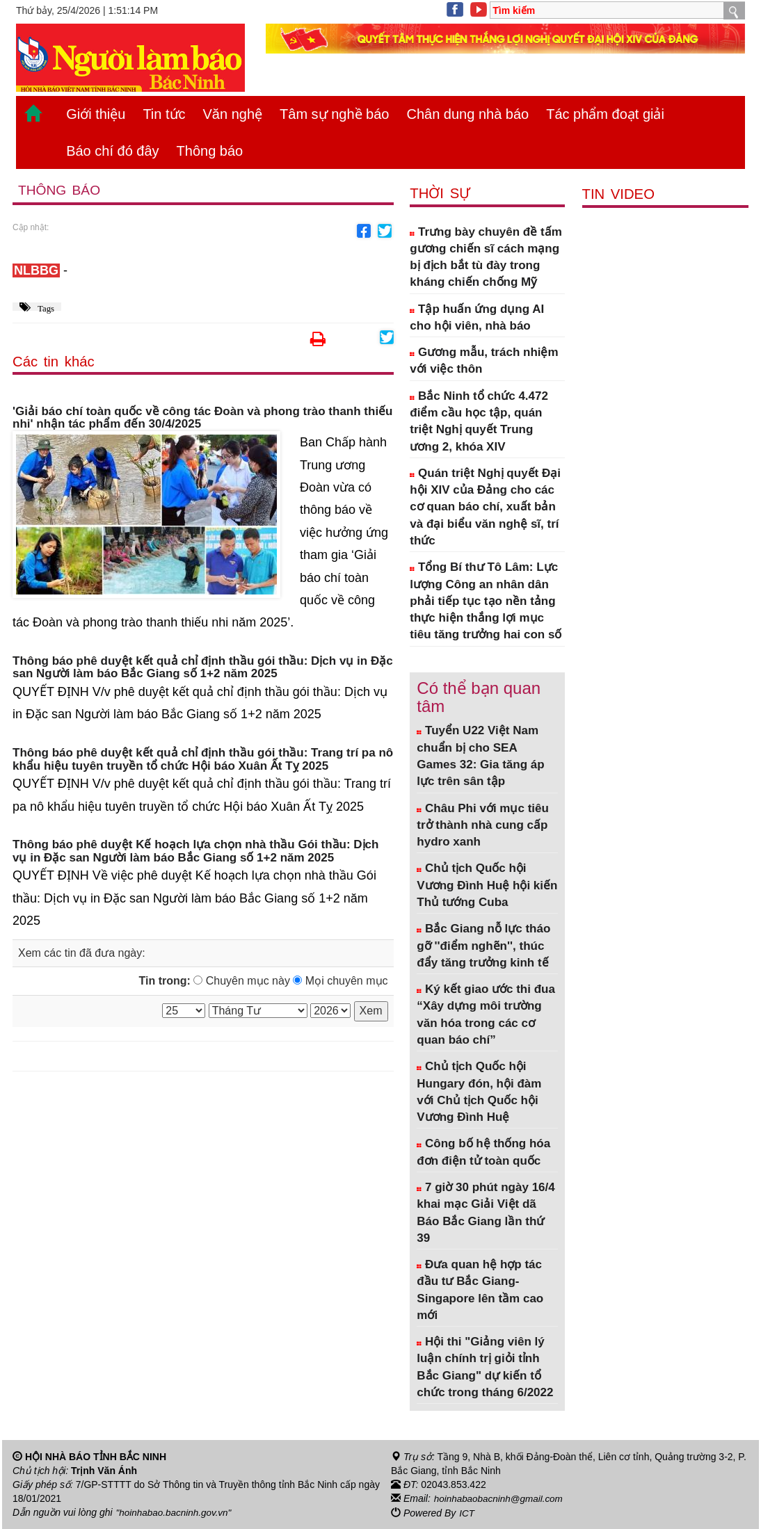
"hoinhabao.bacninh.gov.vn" (176, 1512)
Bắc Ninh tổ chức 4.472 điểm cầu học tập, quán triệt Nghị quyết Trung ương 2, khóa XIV (479, 421)
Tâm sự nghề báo (334, 114)
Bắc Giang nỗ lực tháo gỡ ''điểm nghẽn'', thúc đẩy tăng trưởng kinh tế (483, 945)
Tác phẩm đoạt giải (605, 114)
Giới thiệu (95, 114)
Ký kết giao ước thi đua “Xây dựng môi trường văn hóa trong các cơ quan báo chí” (486, 1014)
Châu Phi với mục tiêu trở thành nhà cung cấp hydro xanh (483, 825)
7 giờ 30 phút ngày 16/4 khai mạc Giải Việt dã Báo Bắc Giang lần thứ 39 (485, 1213)
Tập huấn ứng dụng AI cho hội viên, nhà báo (477, 317)
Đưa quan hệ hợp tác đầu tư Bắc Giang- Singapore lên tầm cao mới (480, 1290)
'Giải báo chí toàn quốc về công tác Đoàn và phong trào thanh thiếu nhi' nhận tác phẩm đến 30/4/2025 (203, 418)
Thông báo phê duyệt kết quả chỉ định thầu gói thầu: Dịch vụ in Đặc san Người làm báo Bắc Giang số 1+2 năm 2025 (203, 668)
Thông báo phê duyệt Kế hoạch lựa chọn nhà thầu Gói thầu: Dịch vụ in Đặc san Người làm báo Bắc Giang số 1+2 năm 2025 (195, 851)
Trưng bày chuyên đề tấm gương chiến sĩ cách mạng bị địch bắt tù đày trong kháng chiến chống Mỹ (485, 257)
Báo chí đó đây (112, 151)
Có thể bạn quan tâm (478, 697)
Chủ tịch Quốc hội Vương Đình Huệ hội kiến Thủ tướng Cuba (487, 885)
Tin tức (164, 114)
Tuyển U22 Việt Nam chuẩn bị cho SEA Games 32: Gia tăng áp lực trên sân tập (480, 756)
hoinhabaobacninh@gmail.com (501, 1498)
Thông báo (210, 151)
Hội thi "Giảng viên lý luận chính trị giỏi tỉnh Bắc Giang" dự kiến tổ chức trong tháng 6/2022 (485, 1367)
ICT (467, 1512)
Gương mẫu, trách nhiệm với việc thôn (484, 360)
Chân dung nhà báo (467, 114)
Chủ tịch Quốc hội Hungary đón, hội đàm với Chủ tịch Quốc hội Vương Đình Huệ (479, 1092)
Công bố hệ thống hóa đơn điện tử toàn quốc (483, 1152)
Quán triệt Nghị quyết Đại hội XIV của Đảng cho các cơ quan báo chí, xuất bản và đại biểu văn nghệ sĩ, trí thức (485, 507)
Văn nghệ (233, 114)
